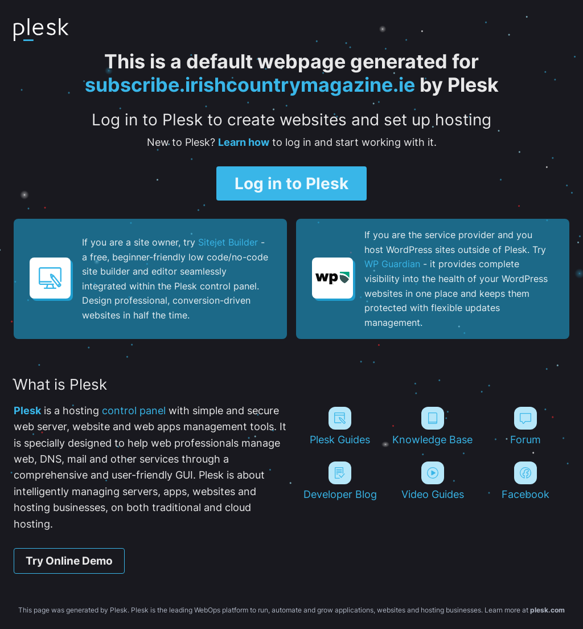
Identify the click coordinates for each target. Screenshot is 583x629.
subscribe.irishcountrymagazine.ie (250, 84)
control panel (134, 410)
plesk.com (547, 610)
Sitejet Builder (228, 242)
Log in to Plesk (291, 183)
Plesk (27, 410)
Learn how (243, 142)
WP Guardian (392, 263)
